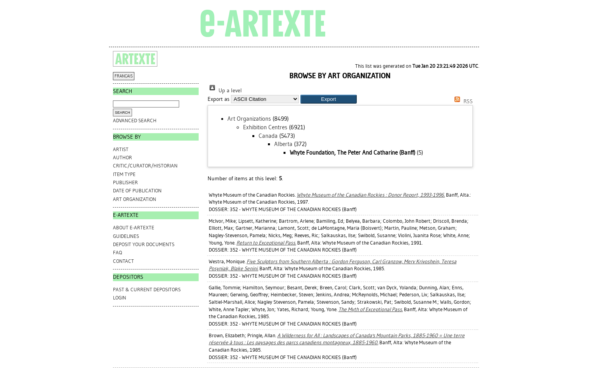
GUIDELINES (126, 236)
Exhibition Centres (265, 127)
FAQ (117, 252)
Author (122, 157)
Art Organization (134, 199)
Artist (121, 149)
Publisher (125, 182)
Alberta (283, 144)
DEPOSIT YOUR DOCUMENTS (143, 244)
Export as (218, 99)
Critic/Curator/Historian (145, 166)
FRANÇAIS (124, 76)
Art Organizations (249, 118)
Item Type (124, 174)
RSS (462, 101)
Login (119, 298)
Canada (268, 135)
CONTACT (123, 261)
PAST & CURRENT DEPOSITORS (147, 289)
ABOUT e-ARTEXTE (133, 228)
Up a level (225, 90)
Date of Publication (137, 191)
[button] (328, 99)
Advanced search (135, 120)
